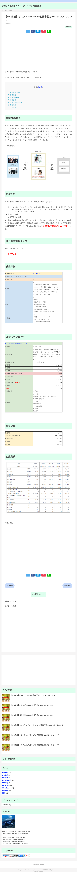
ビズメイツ (36, 273)
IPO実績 (5, 778)
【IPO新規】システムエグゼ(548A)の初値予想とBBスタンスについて (35, 745)
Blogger (5, 772)
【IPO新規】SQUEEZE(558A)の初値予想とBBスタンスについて (33, 695)
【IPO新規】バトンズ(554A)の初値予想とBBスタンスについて (32, 705)
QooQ (41, 871)
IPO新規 (68, 27)
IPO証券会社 (6, 780)
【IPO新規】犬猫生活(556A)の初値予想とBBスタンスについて (32, 715)
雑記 (3, 793)
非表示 (40, 87)
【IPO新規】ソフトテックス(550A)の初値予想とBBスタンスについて (35, 735)
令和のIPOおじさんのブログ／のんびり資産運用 (21, 6)
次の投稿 (9, 585)
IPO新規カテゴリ (38, 594)
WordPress (6, 788)
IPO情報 (5, 783)
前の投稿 (67, 585)
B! (38, 31)
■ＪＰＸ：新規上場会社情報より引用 (16, 343)
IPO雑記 (5, 775)
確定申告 (5, 790)
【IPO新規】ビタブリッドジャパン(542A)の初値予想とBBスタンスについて (37, 725)
